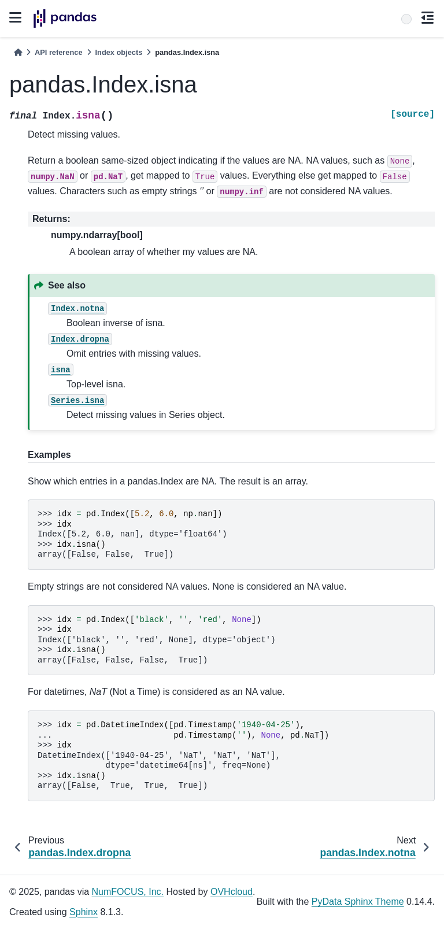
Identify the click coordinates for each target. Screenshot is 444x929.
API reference (59, 52)
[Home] (18, 52)
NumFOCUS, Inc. (128, 892)
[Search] (406, 19)
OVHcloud (231, 892)
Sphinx (83, 912)
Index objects (119, 52)
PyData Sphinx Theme (358, 901)
